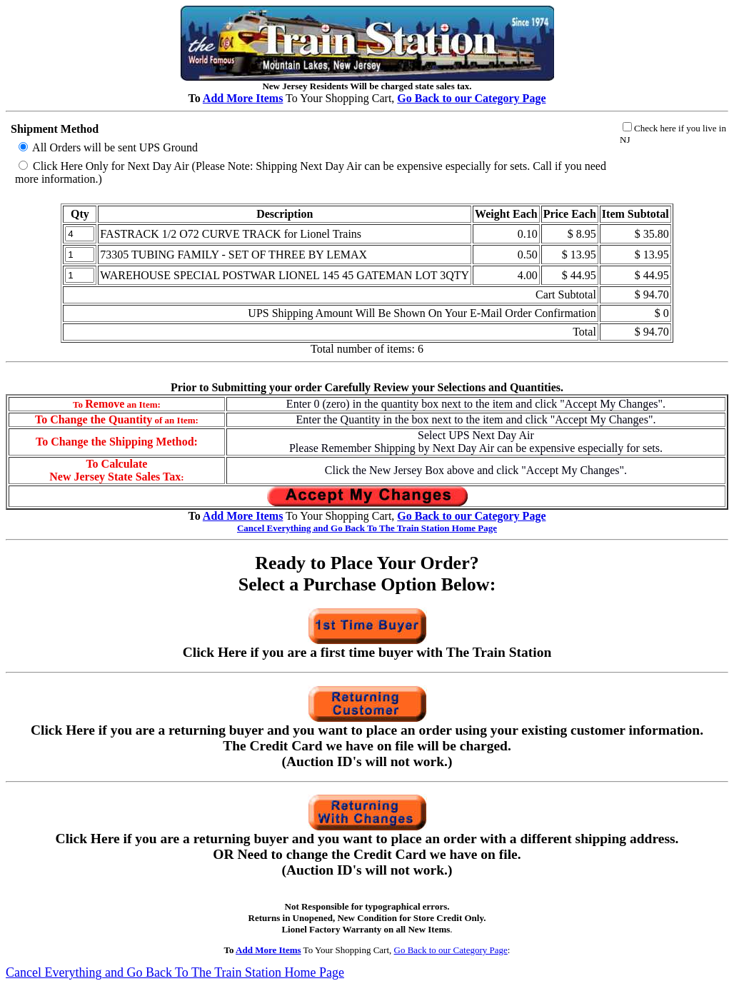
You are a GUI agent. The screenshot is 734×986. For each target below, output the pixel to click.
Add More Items (243, 98)
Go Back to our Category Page (451, 950)
